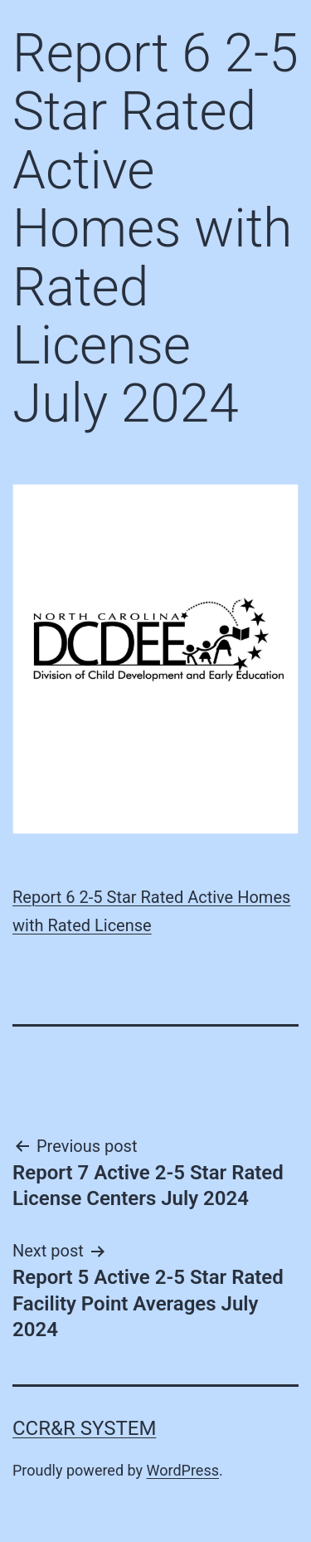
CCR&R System (84, 1428)
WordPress (183, 1470)
